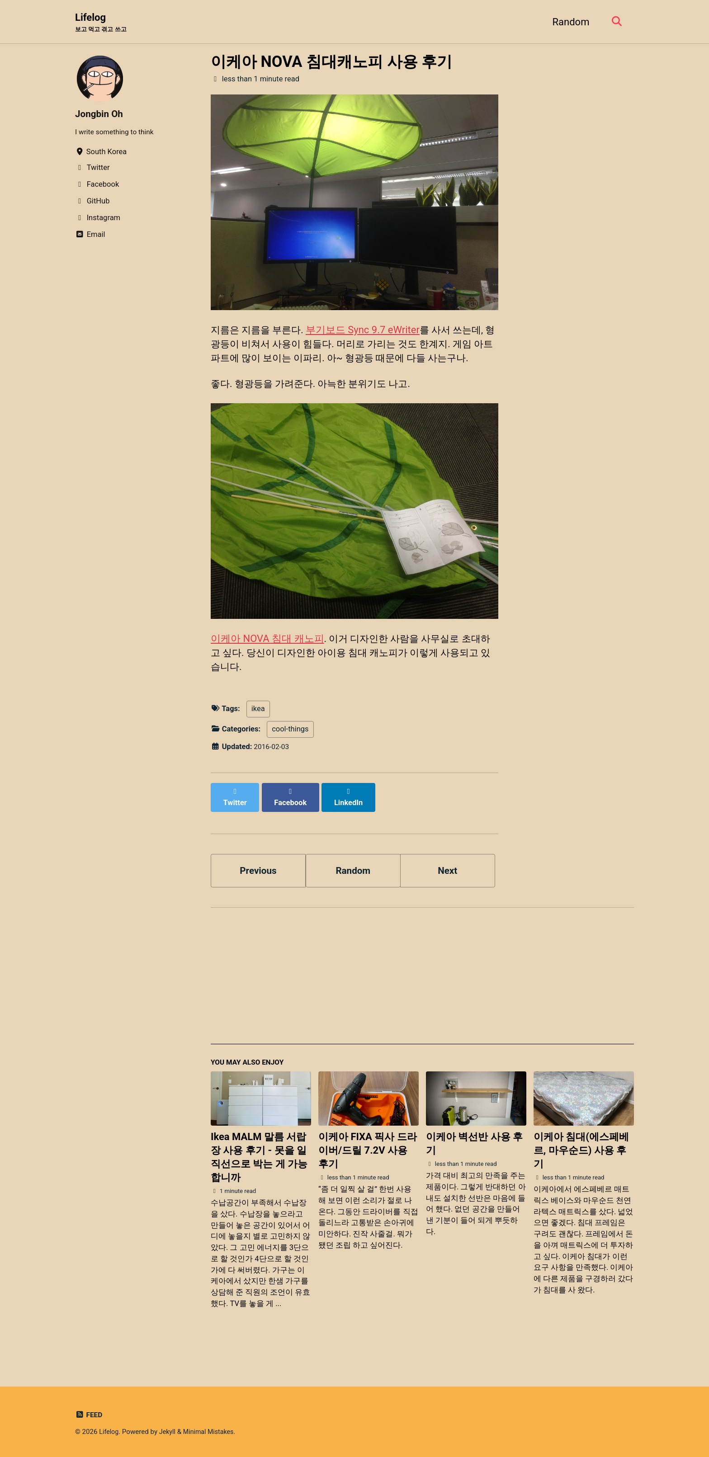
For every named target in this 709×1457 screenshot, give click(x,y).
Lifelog (102, 23)
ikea (258, 733)
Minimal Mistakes (212, 1432)
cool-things (290, 753)
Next (447, 885)
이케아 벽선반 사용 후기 (474, 1161)
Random (567, 22)
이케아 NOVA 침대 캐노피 (267, 660)
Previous (258, 885)
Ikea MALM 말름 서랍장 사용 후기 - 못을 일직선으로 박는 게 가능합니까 (259, 1175)
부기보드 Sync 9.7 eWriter (367, 331)
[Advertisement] (422, 997)
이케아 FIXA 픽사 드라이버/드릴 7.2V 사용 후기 (367, 1168)
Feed (89, 1415)
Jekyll (169, 1432)
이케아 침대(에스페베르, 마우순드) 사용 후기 (581, 1168)
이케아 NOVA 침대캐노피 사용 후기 (331, 62)
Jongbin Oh (100, 114)
